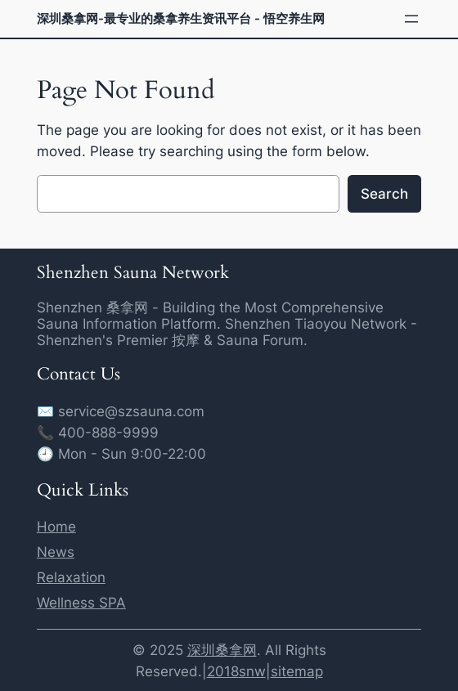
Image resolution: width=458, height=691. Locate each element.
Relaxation (71, 577)
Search (384, 194)
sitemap (297, 671)
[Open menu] (411, 19)
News (55, 552)
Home (56, 526)
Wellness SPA (81, 603)
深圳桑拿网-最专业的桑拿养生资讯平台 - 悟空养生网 (181, 18)
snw (252, 671)
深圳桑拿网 (222, 650)
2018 (223, 671)
